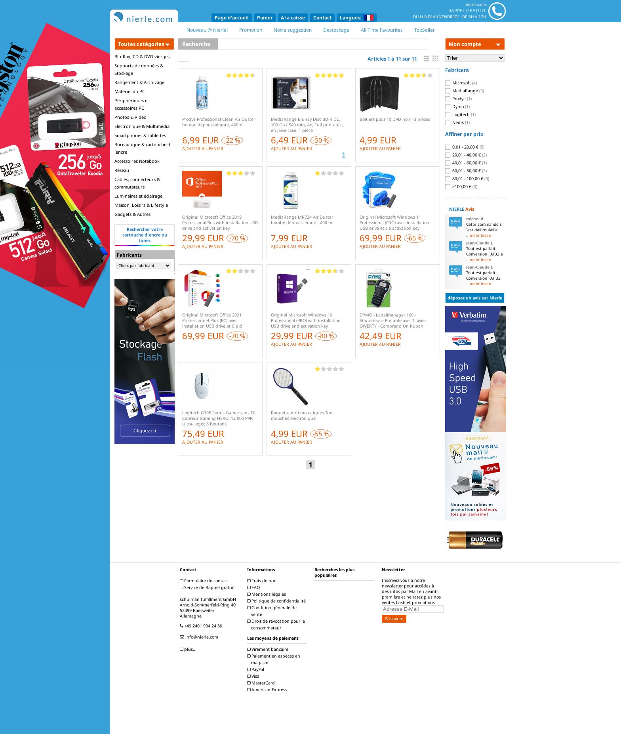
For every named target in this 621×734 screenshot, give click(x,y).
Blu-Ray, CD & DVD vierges (142, 56)
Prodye (458, 98)
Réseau (121, 170)
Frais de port (263, 580)
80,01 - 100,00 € (467, 178)
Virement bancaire (268, 649)
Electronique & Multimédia (142, 126)
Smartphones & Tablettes (140, 135)
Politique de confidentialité (277, 601)
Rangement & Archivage (139, 82)
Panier (264, 17)
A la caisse (293, 17)
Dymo (457, 106)
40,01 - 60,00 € (466, 163)
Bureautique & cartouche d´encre (142, 148)
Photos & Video (130, 117)
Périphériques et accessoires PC (131, 104)
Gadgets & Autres (132, 214)
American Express (268, 689)
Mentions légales (267, 594)
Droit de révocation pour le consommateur (277, 624)
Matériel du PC (129, 91)
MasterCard (262, 683)
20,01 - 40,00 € (466, 155)
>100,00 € (461, 186)
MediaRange (464, 90)
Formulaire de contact (205, 580)
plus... (189, 649)
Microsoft (461, 83)
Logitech (460, 114)
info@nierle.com (200, 637)
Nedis (457, 122)
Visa (254, 676)
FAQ (254, 587)
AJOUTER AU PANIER (202, 148)
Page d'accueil (232, 17)
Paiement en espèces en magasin (274, 659)
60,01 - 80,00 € (466, 170)
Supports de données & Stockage (138, 69)
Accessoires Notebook (137, 161)
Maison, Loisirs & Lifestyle (141, 205)
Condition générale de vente (273, 611)
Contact (322, 17)
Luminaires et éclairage (138, 196)
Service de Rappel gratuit (208, 587)
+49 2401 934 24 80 (202, 626)
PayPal (256, 669)
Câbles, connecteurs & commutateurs (137, 183)
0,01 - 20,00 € (464, 147)
